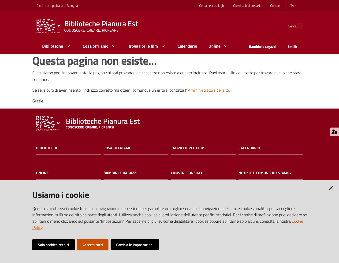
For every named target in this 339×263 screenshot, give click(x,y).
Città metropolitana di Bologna (57, 5)
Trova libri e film (188, 148)
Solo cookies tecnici (53, 245)
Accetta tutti (92, 245)
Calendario (249, 148)
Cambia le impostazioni (134, 245)
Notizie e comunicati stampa (265, 173)
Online (42, 173)
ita (293, 5)
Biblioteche (47, 148)
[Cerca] (297, 26)
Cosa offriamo (117, 148)
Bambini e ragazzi (121, 173)
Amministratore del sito (208, 90)
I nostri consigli (186, 173)
